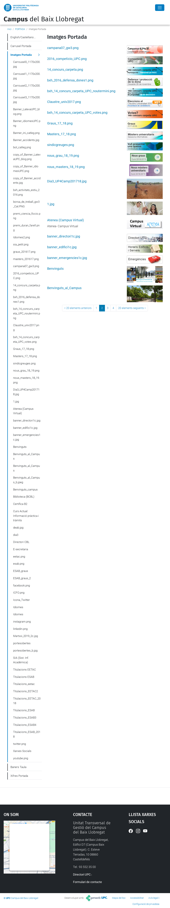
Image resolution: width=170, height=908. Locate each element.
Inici (9, 29)
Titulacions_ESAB (24, 710)
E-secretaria (20, 549)
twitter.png (19, 743)
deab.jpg (18, 527)
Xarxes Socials (22, 751)
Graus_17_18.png (60, 123)
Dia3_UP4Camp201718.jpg (66, 181)
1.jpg (50, 204)
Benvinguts (55, 269)
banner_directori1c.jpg (63, 236)
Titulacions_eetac (24, 684)
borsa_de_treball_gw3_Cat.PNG (26, 204)
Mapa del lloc (119, 898)
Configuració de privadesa (145, 904)
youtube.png (20, 758)
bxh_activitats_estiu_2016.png (26, 192)
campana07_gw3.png (63, 48)
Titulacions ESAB (23, 676)
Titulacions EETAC (24, 669)
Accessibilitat (137, 898)
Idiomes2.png (21, 237)
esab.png (18, 563)
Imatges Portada (21, 54)
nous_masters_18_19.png (66, 167)
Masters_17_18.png (61, 134)
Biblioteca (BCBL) (23, 496)
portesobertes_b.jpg (25, 650)
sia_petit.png (20, 244)
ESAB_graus (20, 571)
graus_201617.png (24, 251)
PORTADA (20, 29)
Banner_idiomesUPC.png (26, 123)
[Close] (159, 7)
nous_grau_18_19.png (63, 156)
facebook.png (21, 585)
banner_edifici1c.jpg (62, 247)
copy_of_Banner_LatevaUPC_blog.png (27, 157)
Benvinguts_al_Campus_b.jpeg (26, 480)
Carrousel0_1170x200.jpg (26, 64)
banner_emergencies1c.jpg (67, 258)
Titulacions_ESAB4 (24, 724)
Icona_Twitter (21, 600)
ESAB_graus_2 (22, 578)
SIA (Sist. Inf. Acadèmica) (21, 660)
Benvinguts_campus (25, 489)
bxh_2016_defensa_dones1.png (70, 80)
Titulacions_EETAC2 (25, 691)
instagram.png (22, 621)
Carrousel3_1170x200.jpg (26, 100)
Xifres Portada (19, 775)
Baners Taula (18, 767)
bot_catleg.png (22, 147)
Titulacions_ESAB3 (24, 717)
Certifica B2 (20, 504)
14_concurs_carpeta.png (65, 69)
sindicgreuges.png (60, 145)
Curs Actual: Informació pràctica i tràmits (26, 516)
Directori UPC (82, 874)
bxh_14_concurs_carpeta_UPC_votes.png (77, 113)
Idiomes (18, 607)
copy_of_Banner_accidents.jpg (27, 181)
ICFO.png (18, 592)
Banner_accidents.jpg (26, 140)
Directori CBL (21, 542)
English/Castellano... (23, 37)
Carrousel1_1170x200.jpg (26, 76)
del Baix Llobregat (44, 19)
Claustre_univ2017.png (64, 102)
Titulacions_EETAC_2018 (27, 701)
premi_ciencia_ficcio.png (26, 216)
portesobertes (22, 643)
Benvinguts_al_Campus (64, 288)
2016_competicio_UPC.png (67, 59)
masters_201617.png (26, 259)
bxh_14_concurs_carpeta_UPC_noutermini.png (81, 91)
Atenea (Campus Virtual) (65, 220)
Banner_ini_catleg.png (26, 133)
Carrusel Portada (20, 46)
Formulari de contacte (87, 882)
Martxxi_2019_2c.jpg (25, 636)
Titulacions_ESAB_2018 (26, 734)
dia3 (15, 534)
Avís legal (153, 898)
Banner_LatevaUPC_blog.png (26, 112)
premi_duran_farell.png (26, 228)
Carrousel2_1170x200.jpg (26, 88)
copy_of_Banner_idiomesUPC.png (25, 169)
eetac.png (19, 556)
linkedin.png (20, 628)
